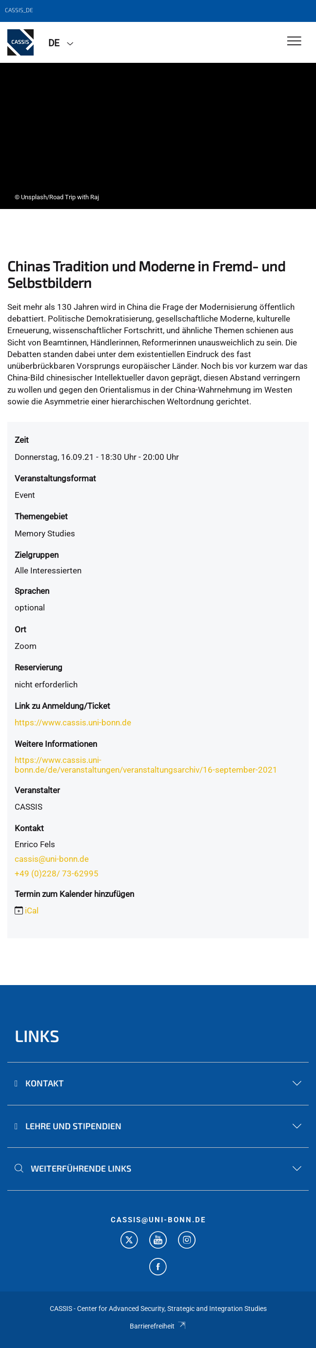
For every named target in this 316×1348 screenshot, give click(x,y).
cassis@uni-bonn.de (52, 859)
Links (37, 1035)
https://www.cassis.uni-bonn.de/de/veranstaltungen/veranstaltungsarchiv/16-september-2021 (146, 765)
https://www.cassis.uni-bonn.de (73, 722)
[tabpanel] (158, 136)
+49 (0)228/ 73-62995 (57, 873)
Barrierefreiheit (158, 1326)
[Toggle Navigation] (294, 42)
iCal (32, 910)
